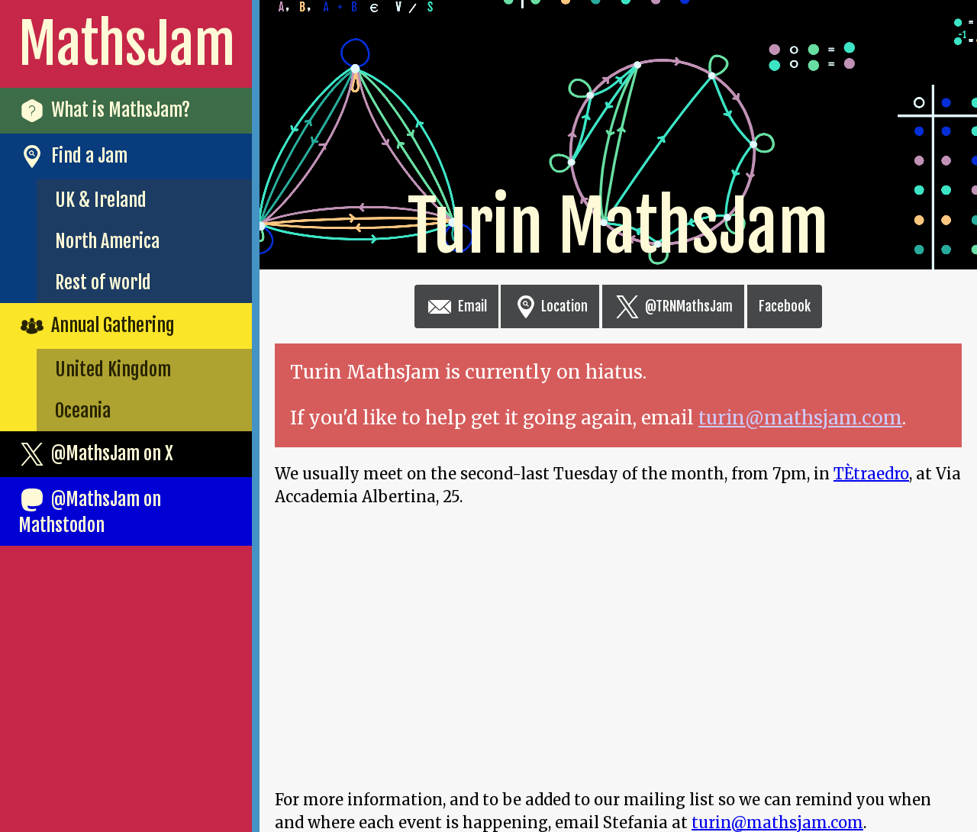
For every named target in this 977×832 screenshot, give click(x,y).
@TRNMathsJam (674, 306)
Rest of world (103, 282)
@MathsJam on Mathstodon (89, 511)
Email (456, 306)
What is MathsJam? (104, 110)
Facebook (785, 306)
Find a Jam (72, 156)
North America (107, 241)
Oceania (83, 410)
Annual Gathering (96, 326)
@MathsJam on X (95, 454)
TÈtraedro (871, 473)
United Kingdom (113, 369)
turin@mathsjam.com (800, 418)
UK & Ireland (101, 200)
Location (550, 306)
